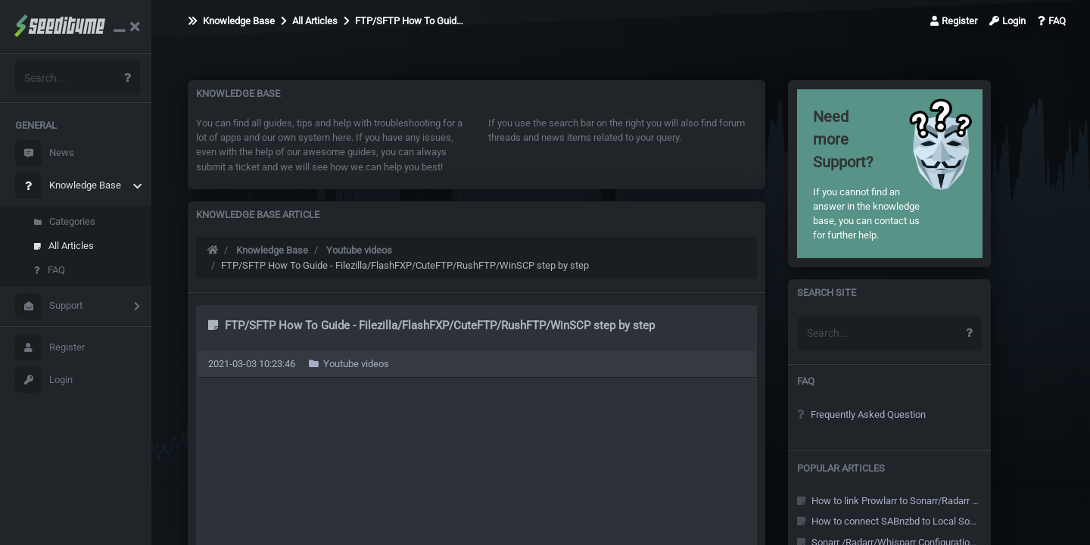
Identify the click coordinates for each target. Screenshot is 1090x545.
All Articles (64, 245)
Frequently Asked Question (861, 414)
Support (49, 306)
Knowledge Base (68, 186)
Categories (64, 221)
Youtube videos (359, 250)
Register (50, 347)
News (44, 153)
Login (44, 379)
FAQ (49, 270)
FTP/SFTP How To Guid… (403, 20)
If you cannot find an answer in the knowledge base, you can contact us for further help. (868, 173)
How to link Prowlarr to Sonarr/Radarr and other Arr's (888, 500)
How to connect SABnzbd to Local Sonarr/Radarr (888, 521)
